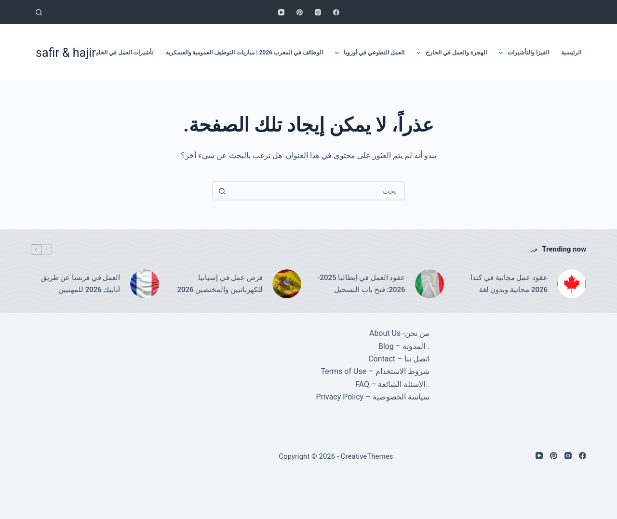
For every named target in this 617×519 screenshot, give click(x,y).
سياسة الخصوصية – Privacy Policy (372, 396)
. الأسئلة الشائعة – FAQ (392, 384)
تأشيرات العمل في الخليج (123, 52)
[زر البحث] (221, 191)
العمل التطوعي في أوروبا (367, 53)
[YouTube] (281, 12)
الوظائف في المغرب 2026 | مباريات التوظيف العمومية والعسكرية (244, 52)
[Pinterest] (299, 12)
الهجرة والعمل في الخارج (449, 53)
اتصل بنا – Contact (398, 358)
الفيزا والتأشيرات (522, 53)
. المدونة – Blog (403, 346)
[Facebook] (336, 12)
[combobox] (317, 190)
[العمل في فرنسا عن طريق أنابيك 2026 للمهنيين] (144, 283)
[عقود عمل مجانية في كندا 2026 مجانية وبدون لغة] (571, 283)
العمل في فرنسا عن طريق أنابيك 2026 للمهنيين (81, 283)
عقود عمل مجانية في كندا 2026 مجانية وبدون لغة (509, 283)
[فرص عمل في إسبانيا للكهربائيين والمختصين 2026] (286, 283)
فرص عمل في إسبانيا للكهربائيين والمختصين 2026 (220, 283)
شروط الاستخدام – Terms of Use (375, 371)
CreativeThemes (367, 456)
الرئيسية (571, 52)
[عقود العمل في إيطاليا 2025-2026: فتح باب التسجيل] (429, 283)
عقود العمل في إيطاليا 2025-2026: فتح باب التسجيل (361, 283)
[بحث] (39, 12)
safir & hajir (66, 53)
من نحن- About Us (399, 333)
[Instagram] (318, 12)
